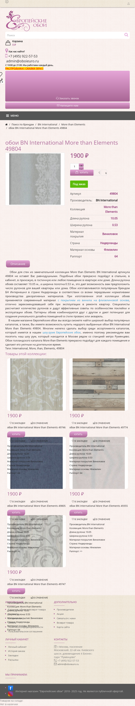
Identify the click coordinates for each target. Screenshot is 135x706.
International (20, 348)
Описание (18, 264)
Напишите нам (67, 105)
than (40, 348)
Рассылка (13, 659)
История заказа (16, 651)
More (32, 348)
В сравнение (105, 173)
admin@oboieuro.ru (68, 664)
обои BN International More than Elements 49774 (98, 427)
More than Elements (73, 124)
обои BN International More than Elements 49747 (36, 584)
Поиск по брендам (23, 124)
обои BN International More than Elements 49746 (36, 427)
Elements (49, 348)
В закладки (98, 173)
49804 (60, 348)
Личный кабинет (17, 646)
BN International (47, 124)
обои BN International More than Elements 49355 (98, 505)
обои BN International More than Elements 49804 (38, 128)
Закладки (13, 655)
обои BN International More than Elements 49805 (36, 505)
